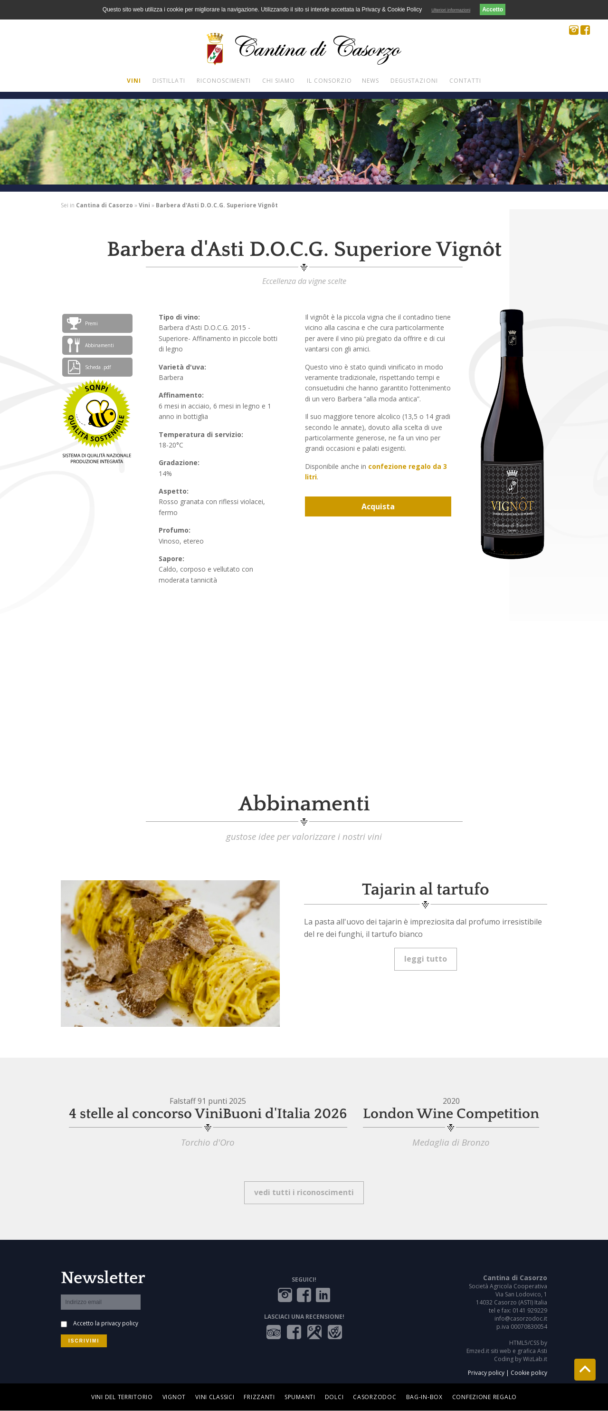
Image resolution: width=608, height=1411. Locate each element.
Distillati (168, 81)
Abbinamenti (90, 345)
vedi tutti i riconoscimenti (304, 1192)
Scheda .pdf (89, 367)
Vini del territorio (122, 1397)
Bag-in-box (424, 1397)
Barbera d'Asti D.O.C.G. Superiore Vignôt (217, 205)
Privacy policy (486, 1373)
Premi (82, 323)
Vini (134, 81)
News (370, 81)
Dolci (334, 1397)
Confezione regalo (484, 1397)
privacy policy (119, 1323)
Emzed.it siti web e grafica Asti (506, 1351)
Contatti (465, 81)
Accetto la (105, 1323)
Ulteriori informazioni (450, 10)
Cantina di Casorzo (104, 205)
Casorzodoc (374, 1397)
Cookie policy (529, 1373)
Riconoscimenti (224, 81)
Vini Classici (214, 1397)
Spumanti (300, 1397)
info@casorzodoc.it (520, 1318)
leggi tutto (425, 959)
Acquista (378, 506)
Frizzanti (259, 1397)
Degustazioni (414, 81)
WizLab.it (535, 1359)
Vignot (174, 1397)
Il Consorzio (329, 81)
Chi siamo (278, 81)
